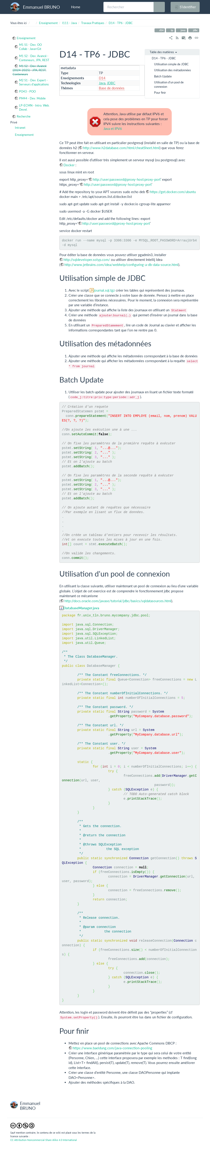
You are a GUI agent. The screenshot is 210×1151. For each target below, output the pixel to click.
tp (171, 30)
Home (75, 7)
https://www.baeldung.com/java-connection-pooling (112, 1048)
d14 (161, 30)
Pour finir (160, 92)
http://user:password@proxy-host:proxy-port (126, 179)
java (182, 30)
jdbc (195, 30)
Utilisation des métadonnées (172, 70)
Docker (69, 165)
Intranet (20, 127)
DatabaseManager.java (81, 608)
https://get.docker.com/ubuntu (173, 192)
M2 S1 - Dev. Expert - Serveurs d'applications (34, 82)
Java (102, 83)
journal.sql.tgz (104, 290)
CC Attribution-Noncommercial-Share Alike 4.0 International (43, 1139)
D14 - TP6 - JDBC (121, 23)
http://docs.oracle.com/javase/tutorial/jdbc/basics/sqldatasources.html (117, 601)
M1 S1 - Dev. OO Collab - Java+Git (30, 47)
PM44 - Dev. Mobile (32, 98)
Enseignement (48, 23)
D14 (102, 78)
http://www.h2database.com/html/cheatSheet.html (121, 148)
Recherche (23, 116)
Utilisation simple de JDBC (171, 64)
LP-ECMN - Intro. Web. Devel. (34, 107)
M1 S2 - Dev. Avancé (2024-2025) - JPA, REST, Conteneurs (30, 70)
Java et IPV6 (112, 128)
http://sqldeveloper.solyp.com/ (87, 259)
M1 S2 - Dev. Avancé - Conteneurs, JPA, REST (34, 58)
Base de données (111, 88)
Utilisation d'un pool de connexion (169, 84)
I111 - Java (69, 23)
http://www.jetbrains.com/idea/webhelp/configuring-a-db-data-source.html (121, 264)
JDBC (111, 83)
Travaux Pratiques (92, 23)
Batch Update (163, 76)
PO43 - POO (27, 91)
